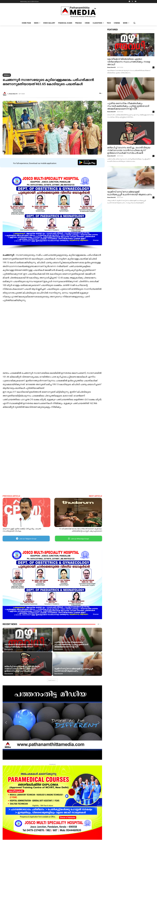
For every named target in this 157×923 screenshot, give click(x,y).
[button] (134, 23)
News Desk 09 (8, 649)
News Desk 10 (13, 94)
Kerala (7, 75)
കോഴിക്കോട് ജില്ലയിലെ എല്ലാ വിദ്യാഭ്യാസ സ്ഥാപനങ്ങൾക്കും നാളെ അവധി (25, 645)
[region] (52, 49)
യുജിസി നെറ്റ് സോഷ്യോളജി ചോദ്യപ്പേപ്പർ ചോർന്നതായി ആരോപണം (73, 670)
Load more (52, 680)
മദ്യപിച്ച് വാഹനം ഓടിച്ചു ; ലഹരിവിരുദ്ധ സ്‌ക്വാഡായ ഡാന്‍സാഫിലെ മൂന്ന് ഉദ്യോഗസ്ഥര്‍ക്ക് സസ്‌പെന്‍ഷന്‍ (22, 668)
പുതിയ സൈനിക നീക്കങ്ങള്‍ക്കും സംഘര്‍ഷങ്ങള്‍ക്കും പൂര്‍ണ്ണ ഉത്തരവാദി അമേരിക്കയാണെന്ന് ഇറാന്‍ (71, 644)
